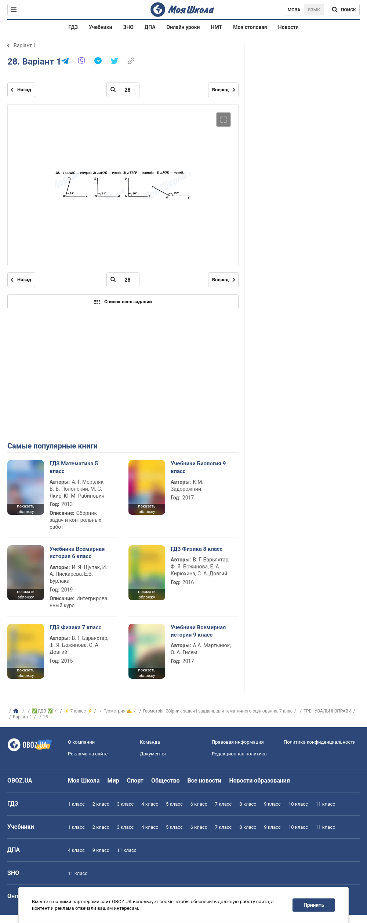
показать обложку (25, 509)
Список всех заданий (123, 301)
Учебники (100, 27)
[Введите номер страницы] (122, 90)
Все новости (205, 780)
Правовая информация (238, 742)
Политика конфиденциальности (320, 742)
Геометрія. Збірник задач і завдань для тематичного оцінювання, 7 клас (217, 711)
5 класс (174, 804)
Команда (150, 742)
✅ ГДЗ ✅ (42, 711)
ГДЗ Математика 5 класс (74, 467)
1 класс (76, 804)
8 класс (247, 804)
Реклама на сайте (88, 754)
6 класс (198, 804)
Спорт (135, 780)
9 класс (272, 804)
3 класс (125, 804)
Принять (314, 905)
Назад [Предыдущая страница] (24, 89)
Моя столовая (250, 27)
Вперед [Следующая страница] (220, 89)
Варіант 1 (25, 45)
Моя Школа (84, 780)
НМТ (216, 27)
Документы (153, 754)
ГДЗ (73, 27)
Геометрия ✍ (117, 711)
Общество (165, 780)
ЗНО (128, 27)
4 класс (149, 804)
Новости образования (259, 780)
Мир (113, 780)
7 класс (223, 804)
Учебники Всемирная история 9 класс (198, 631)
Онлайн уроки (183, 27)
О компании (81, 742)
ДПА (150, 27)
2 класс (100, 804)
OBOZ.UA (19, 780)
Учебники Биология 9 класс (198, 467)
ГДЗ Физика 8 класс (196, 549)
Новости (288, 27)
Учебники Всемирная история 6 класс (77, 553)
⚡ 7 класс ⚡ (78, 711)
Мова (294, 9)
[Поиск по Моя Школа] (343, 9)
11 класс (325, 804)
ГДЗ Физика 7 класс (75, 627)
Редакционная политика (239, 754)
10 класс (298, 804)
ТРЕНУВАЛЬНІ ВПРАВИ (328, 711)
